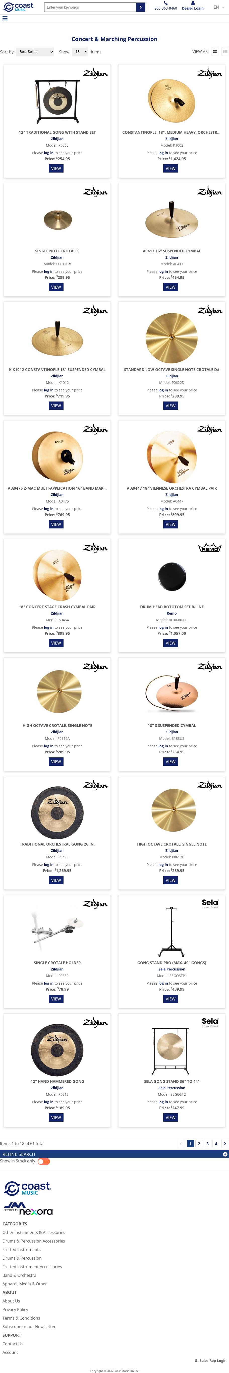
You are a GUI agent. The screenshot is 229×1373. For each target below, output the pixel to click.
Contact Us (13, 1344)
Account (10, 1352)
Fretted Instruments (22, 1249)
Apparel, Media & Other (25, 1284)
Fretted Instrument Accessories (32, 1266)
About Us (11, 1301)
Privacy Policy (15, 1309)
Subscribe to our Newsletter (29, 1326)
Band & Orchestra (19, 1275)
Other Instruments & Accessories (34, 1232)
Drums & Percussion (22, 1258)
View (56, 168)
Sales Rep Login (213, 1360)
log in (48, 152)
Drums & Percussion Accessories (34, 1241)
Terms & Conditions (21, 1318)
